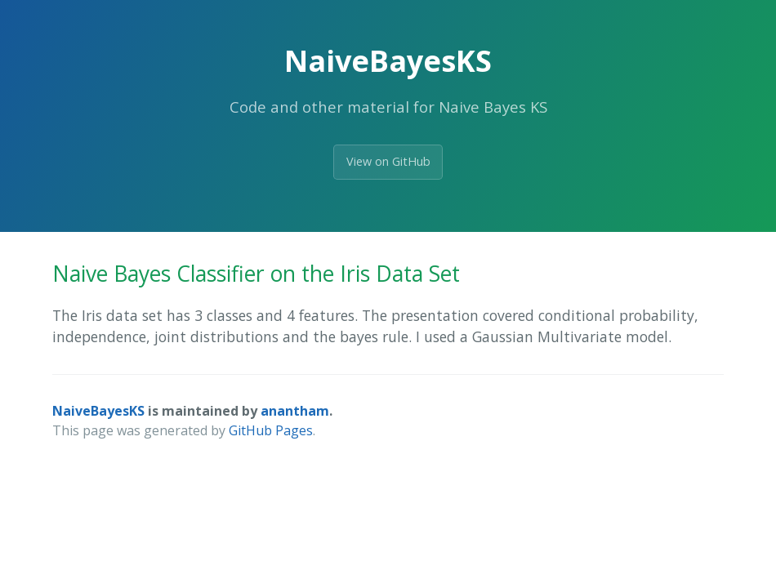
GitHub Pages (271, 430)
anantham (295, 411)
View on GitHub (388, 161)
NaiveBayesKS (98, 411)
